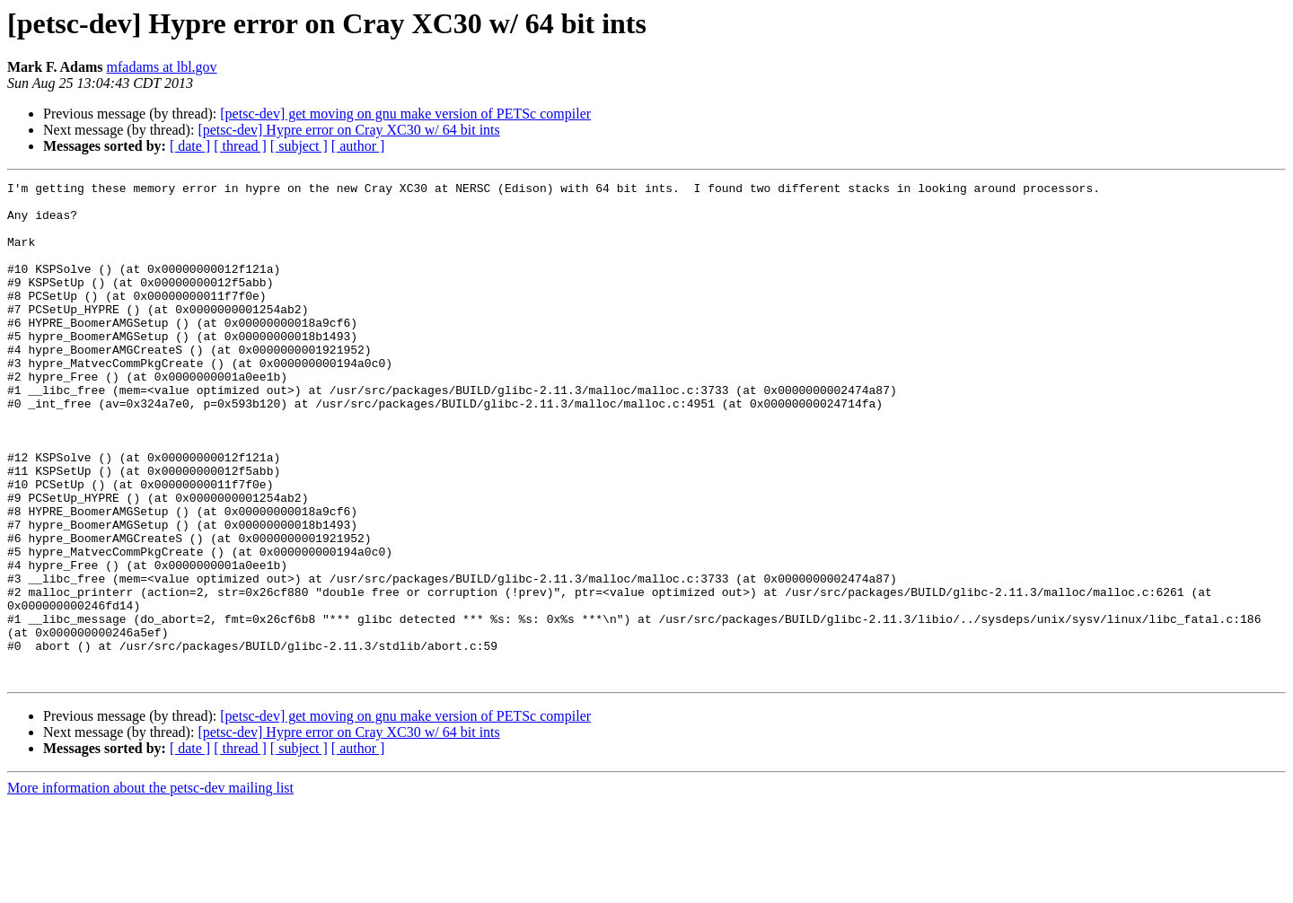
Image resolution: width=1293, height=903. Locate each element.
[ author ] (358, 145)
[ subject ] (299, 145)
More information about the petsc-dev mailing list (150, 887)
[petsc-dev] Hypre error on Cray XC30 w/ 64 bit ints (348, 129)
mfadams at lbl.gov (162, 67)
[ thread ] (240, 145)
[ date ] (190, 145)
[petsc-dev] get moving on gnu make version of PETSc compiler (405, 113)
